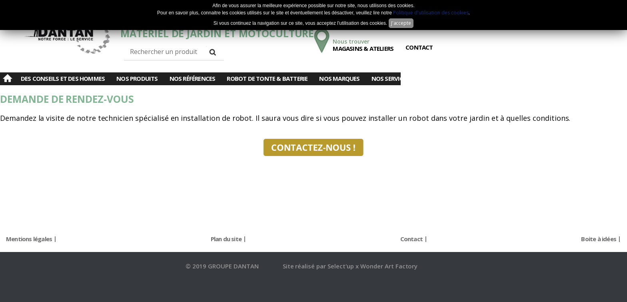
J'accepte (401, 23)
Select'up (341, 266)
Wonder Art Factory (388, 266)
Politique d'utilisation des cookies (430, 12)
